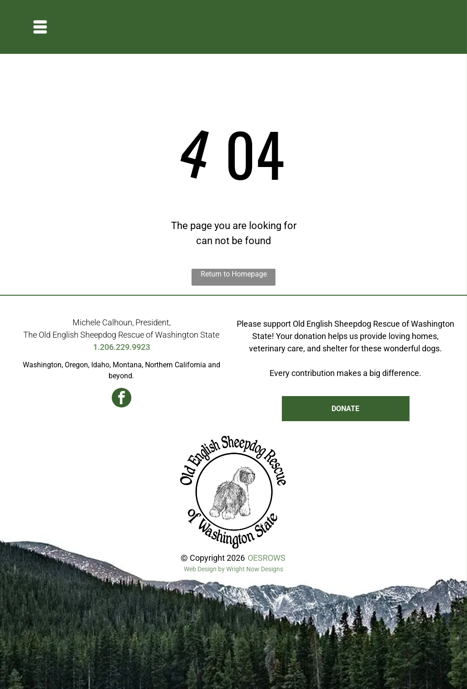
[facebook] (121, 399)
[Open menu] (40, 27)
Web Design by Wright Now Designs (233, 569)
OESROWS (266, 558)
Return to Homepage (234, 274)
